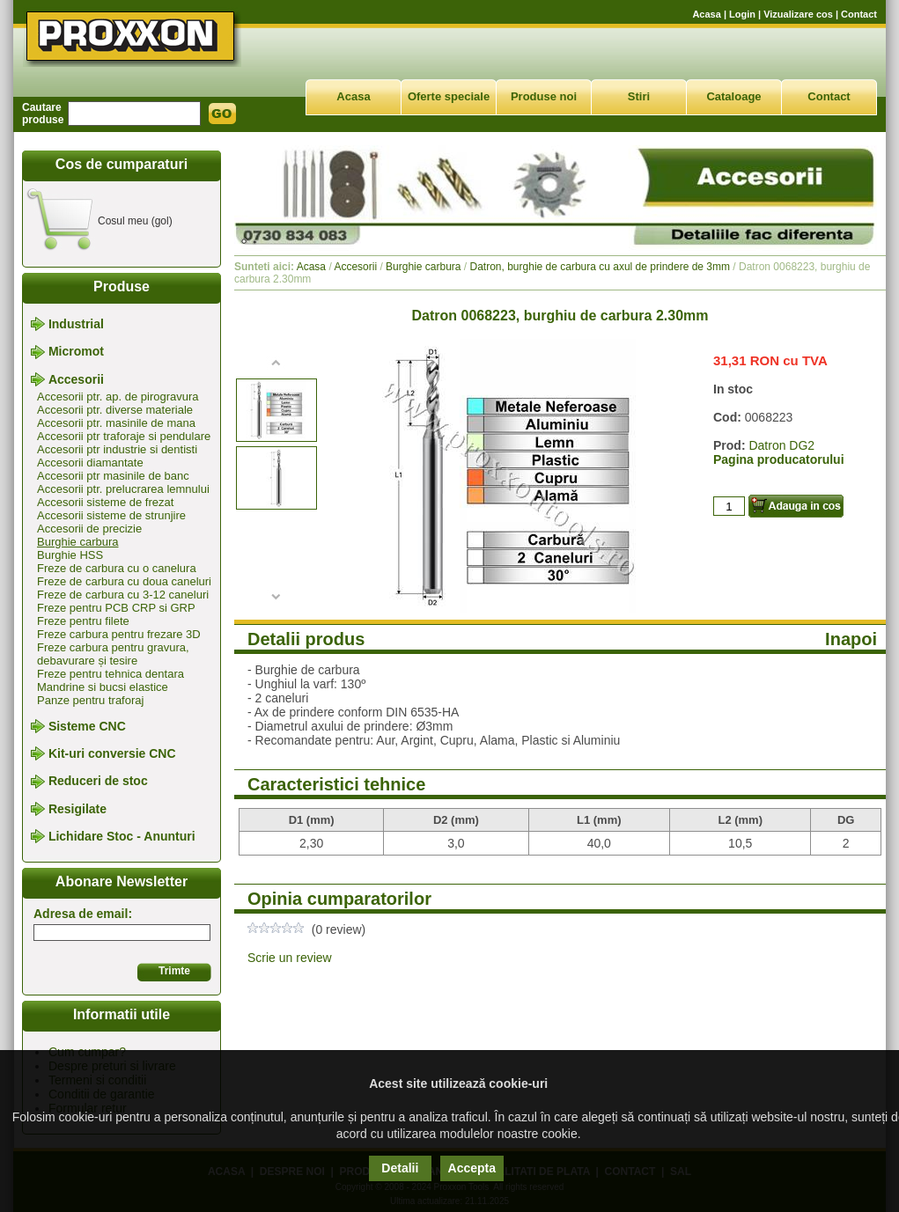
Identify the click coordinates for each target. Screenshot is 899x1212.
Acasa (706, 14)
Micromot (76, 352)
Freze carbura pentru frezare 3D (119, 634)
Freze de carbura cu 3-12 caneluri (123, 594)
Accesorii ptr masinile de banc (113, 475)
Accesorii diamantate (90, 462)
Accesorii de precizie (89, 528)
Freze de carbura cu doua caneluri (124, 581)
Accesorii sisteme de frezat (105, 502)
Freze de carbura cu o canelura (116, 568)
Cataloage (733, 96)
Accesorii (76, 379)
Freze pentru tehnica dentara (110, 673)
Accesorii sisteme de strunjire (111, 515)
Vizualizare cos (798, 14)
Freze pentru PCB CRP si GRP (116, 607)
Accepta (472, 1168)
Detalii (399, 1168)
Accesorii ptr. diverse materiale (115, 409)
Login (742, 14)
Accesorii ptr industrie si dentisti (117, 449)
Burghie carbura (78, 541)
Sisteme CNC (87, 726)
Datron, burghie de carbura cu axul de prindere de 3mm (600, 267)
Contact (859, 14)
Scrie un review (289, 958)
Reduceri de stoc (98, 782)
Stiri (639, 96)
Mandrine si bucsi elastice (102, 687)
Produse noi (544, 96)
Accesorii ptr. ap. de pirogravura (118, 396)
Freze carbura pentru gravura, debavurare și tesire (113, 654)
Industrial (76, 324)
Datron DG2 (781, 445)
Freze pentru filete (83, 621)
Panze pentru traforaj (90, 700)
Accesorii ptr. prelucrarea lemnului (123, 489)
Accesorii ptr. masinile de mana (116, 423)
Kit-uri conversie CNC (112, 753)
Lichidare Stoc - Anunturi (121, 836)
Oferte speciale (449, 96)
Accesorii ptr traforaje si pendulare (123, 436)
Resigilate (77, 809)
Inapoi (851, 639)
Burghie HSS (70, 555)
